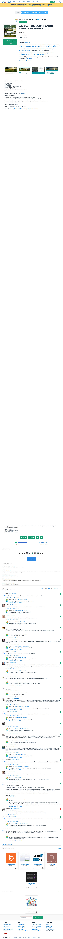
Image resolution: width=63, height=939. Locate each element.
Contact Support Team (23, 930)
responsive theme (32, 46)
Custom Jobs (20, 929)
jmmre (7, 593)
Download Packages (36, 927)
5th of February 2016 (18, 599)
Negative (59, 588)
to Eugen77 (26, 728)
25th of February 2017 (15, 759)
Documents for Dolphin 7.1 (31, 908)
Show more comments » (7, 844)
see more (29, 58)
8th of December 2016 (12, 746)
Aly (6, 746)
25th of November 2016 (14, 722)
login (6, 589)
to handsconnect (26, 646)
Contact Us (48, 924)
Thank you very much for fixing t (9, 579)
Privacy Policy (49, 927)
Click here (23, 93)
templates (25, 45)
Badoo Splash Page (11, 864)
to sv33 (24, 621)
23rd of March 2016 (15, 639)
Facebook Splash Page (25, 864)
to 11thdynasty (27, 835)
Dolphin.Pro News (7, 924)
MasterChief (8, 759)
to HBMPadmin (24, 657)
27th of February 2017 (19, 766)
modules (30, 45)
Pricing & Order (35, 929)
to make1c (24, 670)
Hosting (28, 1)
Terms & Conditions (50, 929)
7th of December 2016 (14, 733)
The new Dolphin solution (19, 5)
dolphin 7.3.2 (56, 45)
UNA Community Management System (41, 5)
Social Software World (8, 929)
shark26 (7, 604)
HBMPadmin (8, 651)
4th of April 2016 (14, 651)
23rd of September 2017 (15, 808)
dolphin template (23, 46)
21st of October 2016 (18, 717)
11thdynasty (8, 828)
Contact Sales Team (36, 930)
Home (14, 1)
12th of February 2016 (13, 604)
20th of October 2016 (13, 711)
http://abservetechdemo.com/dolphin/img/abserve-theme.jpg (25, 108)
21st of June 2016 (13, 687)
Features (18, 1)
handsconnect (8, 639)
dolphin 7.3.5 (41, 46)
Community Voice (7, 930)
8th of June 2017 (15, 782)
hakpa (7, 816)
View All (59, 848)
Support (33, 1)
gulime (7, 771)
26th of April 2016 (13, 662)
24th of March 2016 (18, 646)
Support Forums (21, 924)
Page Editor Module (51, 864)
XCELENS (7, 733)
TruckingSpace (8, 698)
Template (27, 42)
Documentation (21, 926)
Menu (59, 7)
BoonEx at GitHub (21, 927)
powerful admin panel (46, 45)
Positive (54, 588)
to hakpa (25, 823)
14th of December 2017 (13, 816)
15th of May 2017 (18, 777)
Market (17, 12)
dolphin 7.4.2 (48, 46)
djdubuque (8, 808)
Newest (41, 588)
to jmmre (25, 599)
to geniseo (24, 681)
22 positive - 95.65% (43, 542)
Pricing (23, 1)
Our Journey (6, 927)
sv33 (7, 615)
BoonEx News (6, 926)
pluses (17, 597)
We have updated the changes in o (9, 575)
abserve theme (37, 45)
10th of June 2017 (18, 798)
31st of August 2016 (15, 698)
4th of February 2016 (12, 593)
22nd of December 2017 (16, 828)
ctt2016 (7, 711)
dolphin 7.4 (54, 46)
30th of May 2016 (18, 681)
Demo (39, 937)
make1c (7, 662)
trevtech (7, 687)
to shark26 (25, 610)
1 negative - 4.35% (44, 544)
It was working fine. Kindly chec (9, 583)
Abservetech (11, 599)
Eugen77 (7, 722)
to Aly (25, 754)
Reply (11, 597)
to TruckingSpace (26, 706)
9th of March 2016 (12, 615)
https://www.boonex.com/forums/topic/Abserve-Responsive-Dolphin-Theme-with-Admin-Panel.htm (36, 53)
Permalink (7, 597)
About (38, 1)
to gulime (23, 777)
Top (49, 588)
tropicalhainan (8, 782)
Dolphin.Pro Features (36, 924)
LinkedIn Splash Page (38, 864)
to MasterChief (26, 766)
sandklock (31, 909)
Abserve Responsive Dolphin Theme (10, 567)
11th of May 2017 (12, 771)
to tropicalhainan (25, 798)
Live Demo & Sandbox (36, 926)
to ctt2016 (25, 717)
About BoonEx (49, 926)
